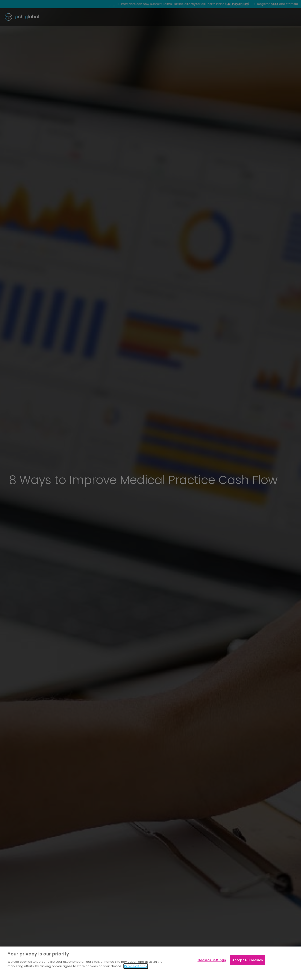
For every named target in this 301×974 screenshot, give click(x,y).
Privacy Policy (135, 966)
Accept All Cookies (247, 960)
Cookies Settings (212, 960)
